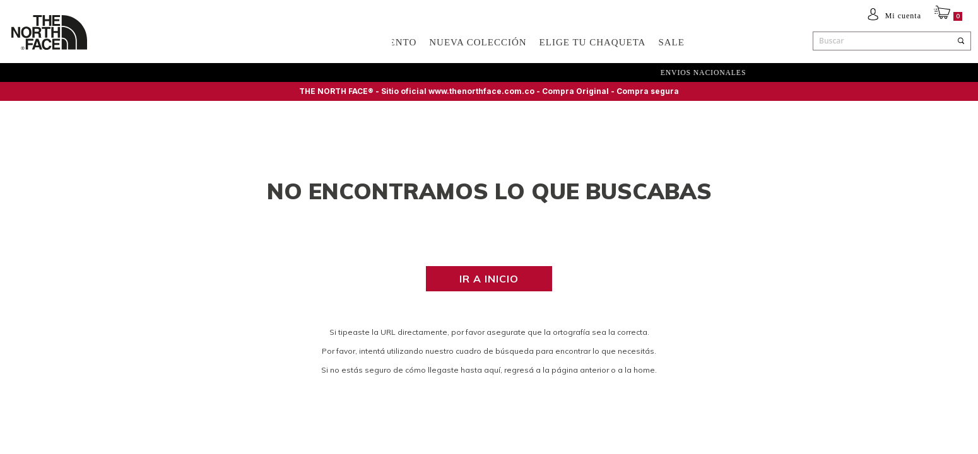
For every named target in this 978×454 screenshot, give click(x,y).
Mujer (186, 42)
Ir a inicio (489, 278)
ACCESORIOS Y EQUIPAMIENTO (338, 42)
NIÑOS (232, 42)
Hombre (134, 42)
